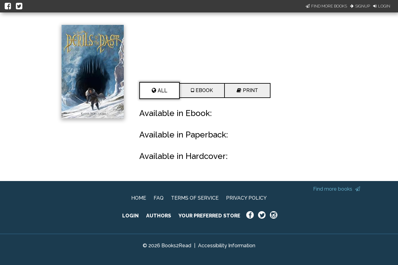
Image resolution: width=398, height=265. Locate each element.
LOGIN (130, 216)
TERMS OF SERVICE (195, 198)
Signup (360, 6)
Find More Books (326, 6)
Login (381, 6)
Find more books (336, 189)
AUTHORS (158, 216)
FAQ (159, 198)
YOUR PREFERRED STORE (209, 216)
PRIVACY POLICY (246, 198)
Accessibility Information (226, 246)
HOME (138, 198)
